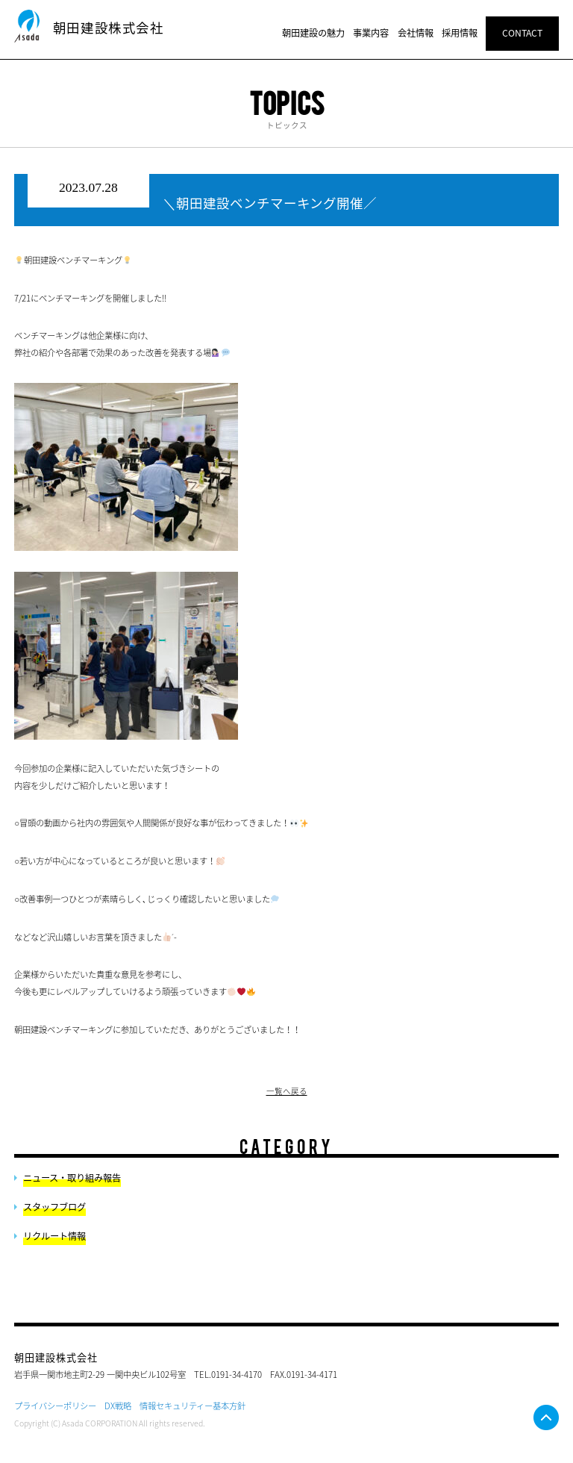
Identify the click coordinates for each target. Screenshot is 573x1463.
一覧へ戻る (286, 1091)
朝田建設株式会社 (108, 27)
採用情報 (460, 33)
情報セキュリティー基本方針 (192, 1406)
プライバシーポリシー (55, 1406)
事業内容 (371, 33)
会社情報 (415, 33)
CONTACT (522, 33)
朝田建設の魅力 (313, 33)
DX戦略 (117, 1406)
